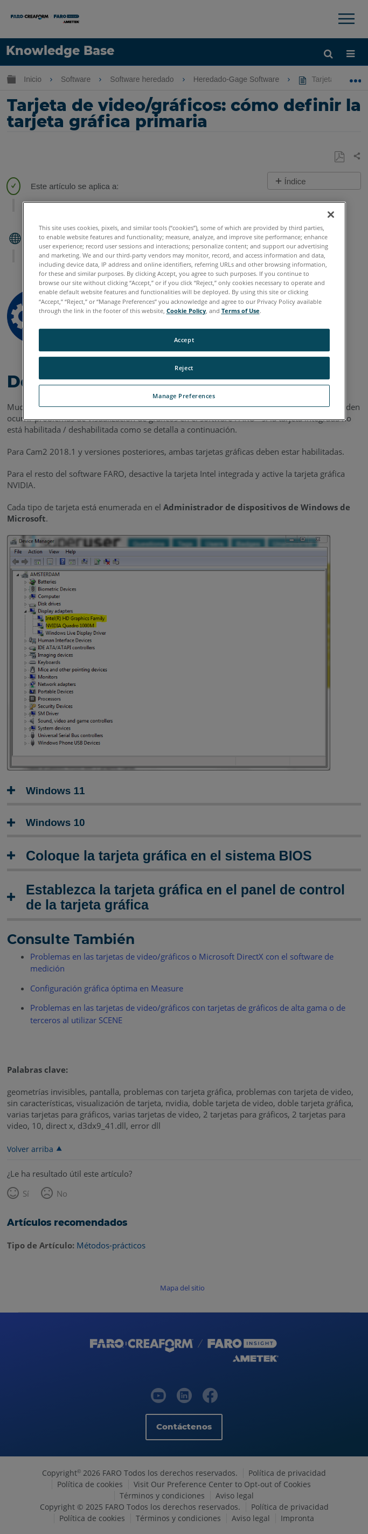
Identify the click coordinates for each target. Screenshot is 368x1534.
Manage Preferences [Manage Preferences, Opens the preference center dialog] (183, 396)
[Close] (331, 214)
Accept (184, 340)
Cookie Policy (186, 311)
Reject (184, 368)
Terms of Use (240, 311)
